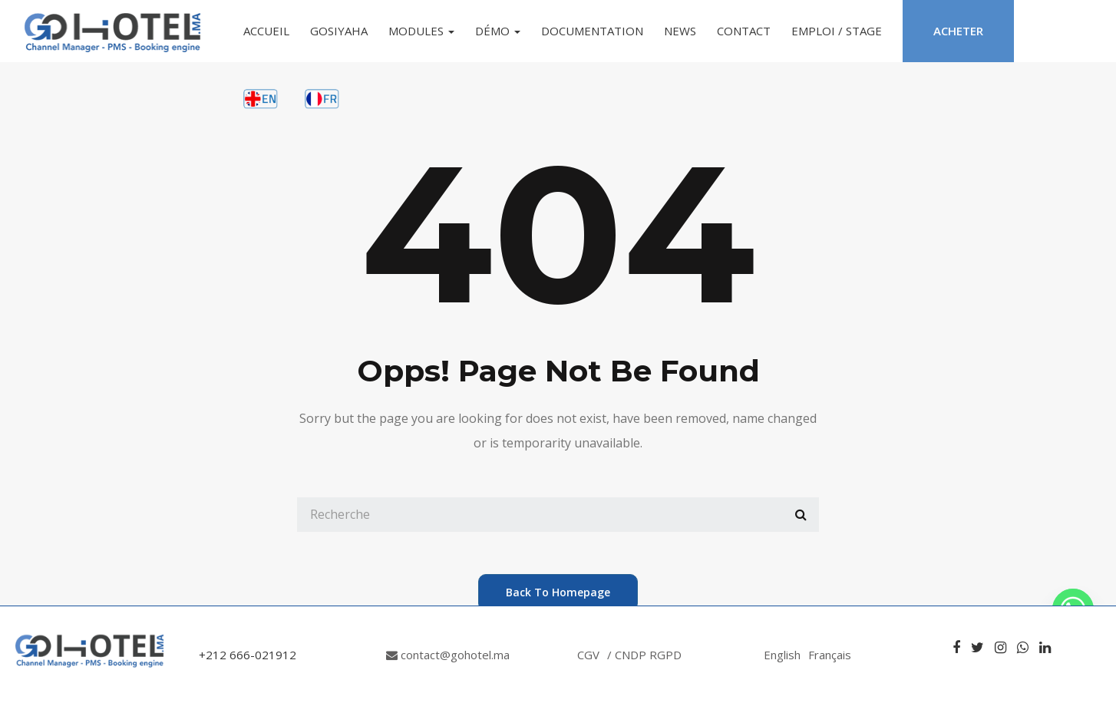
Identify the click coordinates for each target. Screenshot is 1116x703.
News (680, 30)
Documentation (592, 30)
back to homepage (558, 592)
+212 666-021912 (247, 654)
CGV (588, 654)
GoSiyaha (339, 30)
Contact (744, 30)
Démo (497, 30)
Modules (421, 30)
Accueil (266, 30)
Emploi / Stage (836, 30)
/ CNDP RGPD (644, 654)
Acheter (958, 30)
